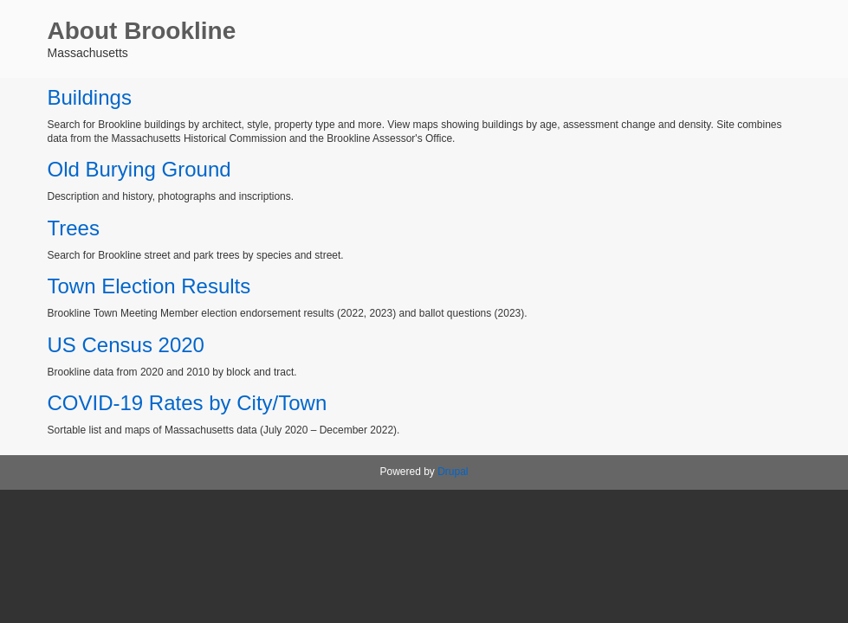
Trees (74, 228)
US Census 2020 (126, 344)
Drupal (452, 472)
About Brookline (142, 30)
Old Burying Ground (139, 169)
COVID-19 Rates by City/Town (187, 402)
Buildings (90, 97)
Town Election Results (149, 286)
